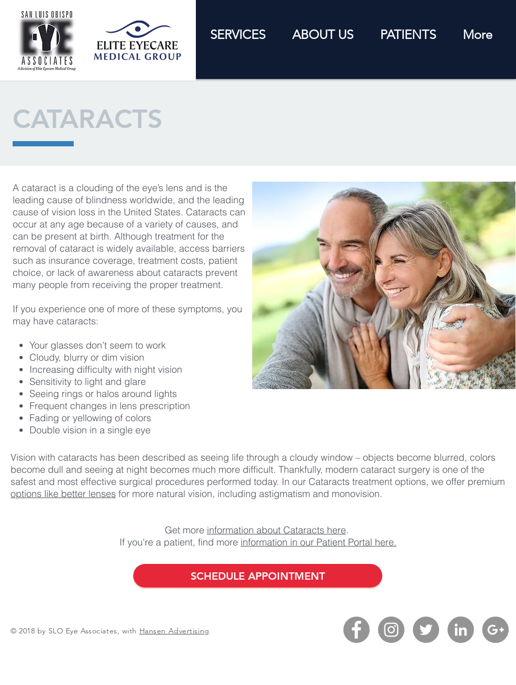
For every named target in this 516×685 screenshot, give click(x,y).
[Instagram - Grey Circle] (391, 630)
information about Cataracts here (276, 530)
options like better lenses (63, 494)
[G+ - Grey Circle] (495, 630)
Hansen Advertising (175, 631)
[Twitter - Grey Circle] (426, 630)
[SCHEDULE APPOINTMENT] (257, 576)
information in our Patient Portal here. (318, 542)
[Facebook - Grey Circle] (356, 630)
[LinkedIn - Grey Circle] (461, 630)
